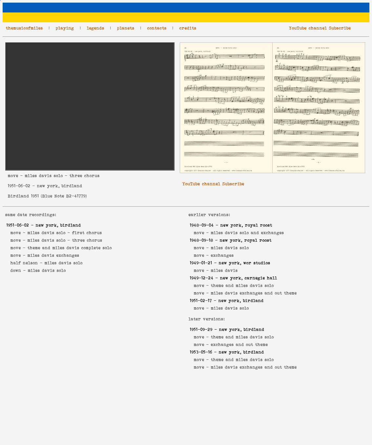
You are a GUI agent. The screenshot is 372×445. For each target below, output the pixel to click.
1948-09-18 (201, 240)
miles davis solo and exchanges (247, 232)
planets (125, 28)
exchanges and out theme (239, 344)
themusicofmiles (24, 28)
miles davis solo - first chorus (65, 232)
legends (95, 28)
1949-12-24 (202, 277)
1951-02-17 (201, 300)
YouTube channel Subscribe (320, 28)
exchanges (222, 255)
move (13, 175)
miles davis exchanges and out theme (254, 293)
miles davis (224, 270)
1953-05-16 (201, 352)
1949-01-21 (201, 262)
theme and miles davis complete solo (70, 247)
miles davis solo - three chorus (65, 240)
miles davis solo (64, 262)
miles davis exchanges (53, 255)
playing (65, 28)
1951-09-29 (201, 329)
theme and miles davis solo (242, 285)
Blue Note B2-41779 (64, 195)
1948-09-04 (202, 225)
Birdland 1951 (23, 195)
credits (187, 28)
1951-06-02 (19, 185)
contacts (157, 28)
